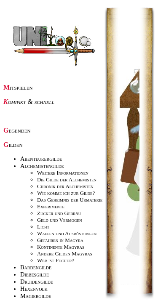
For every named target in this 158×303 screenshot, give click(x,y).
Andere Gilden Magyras (64, 253)
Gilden (12, 144)
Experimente (50, 206)
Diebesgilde (34, 274)
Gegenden (16, 130)
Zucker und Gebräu (59, 213)
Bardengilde (35, 267)
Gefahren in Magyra (60, 240)
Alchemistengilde (42, 165)
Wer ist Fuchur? (55, 260)
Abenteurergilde (41, 158)
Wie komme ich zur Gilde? (66, 193)
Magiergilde (35, 295)
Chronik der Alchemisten (65, 186)
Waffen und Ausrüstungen (66, 233)
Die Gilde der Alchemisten (66, 179)
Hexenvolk (34, 288)
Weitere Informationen (62, 173)
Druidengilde (36, 281)
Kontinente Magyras (60, 247)
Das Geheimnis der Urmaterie (69, 200)
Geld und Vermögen (59, 220)
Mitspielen (18, 87)
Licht (43, 226)
